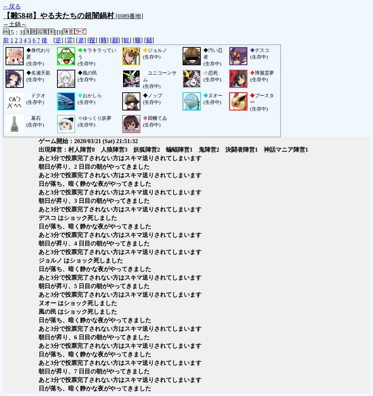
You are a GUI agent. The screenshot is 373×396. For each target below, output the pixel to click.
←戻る (12, 6)
